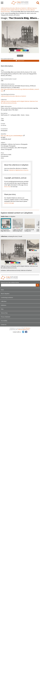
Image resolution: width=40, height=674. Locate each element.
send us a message (9, 203)
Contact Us (3, 324)
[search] (38, 3)
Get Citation (20, 55)
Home (2, 290)
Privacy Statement (5, 317)
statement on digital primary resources (18, 170)
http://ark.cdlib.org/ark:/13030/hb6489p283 (12, 136)
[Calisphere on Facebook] (26, 332)
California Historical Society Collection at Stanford (13, 8)
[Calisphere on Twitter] (23, 332)
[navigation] (2, 3)
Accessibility (4, 321)
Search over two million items (10, 282)
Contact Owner (20, 60)
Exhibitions (3, 305)
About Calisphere (5, 294)
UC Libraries (27, 328)
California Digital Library (24, 329)
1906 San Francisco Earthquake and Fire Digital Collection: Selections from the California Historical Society (19, 9)
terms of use (7, 187)
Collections (3, 301)
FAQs (2, 309)
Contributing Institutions (7, 297)
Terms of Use (4, 313)
